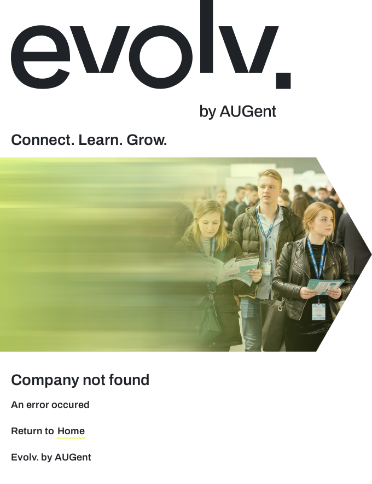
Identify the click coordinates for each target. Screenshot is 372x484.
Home (71, 430)
